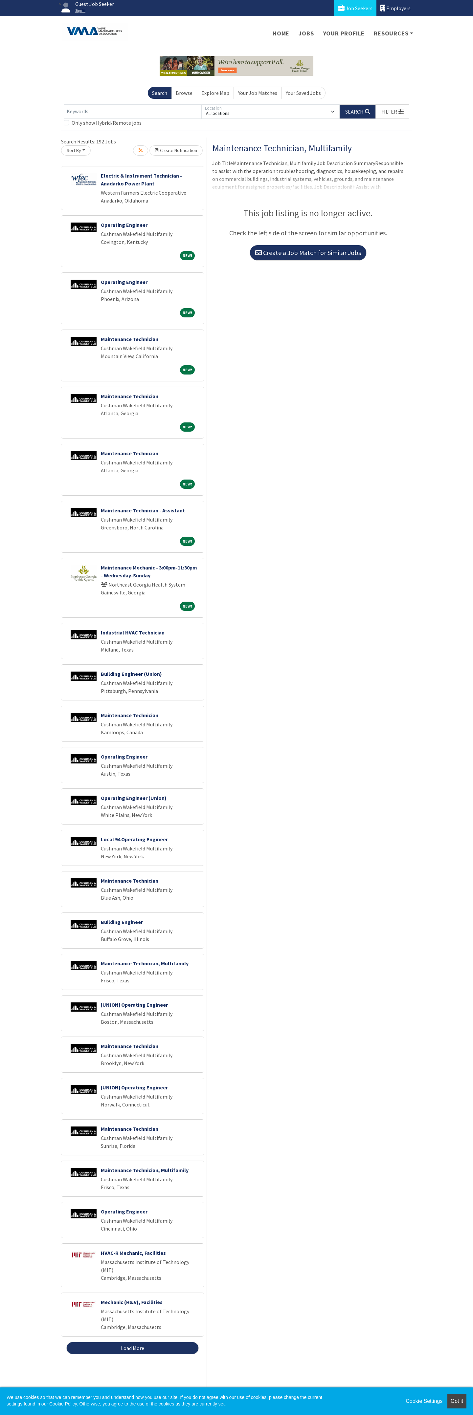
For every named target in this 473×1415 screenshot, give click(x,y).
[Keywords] (133, 111)
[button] (392, 111)
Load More (132, 1348)
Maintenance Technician (129, 339)
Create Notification (176, 150)
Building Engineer (122, 922)
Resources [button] (391, 33)
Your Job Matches (257, 93)
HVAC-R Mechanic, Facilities (133, 1253)
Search (159, 93)
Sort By (74, 150)
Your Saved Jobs (303, 93)
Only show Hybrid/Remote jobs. (107, 122)
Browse (184, 93)
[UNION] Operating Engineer (134, 1004)
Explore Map (215, 93)
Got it (457, 1401)
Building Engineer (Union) (131, 674)
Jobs (306, 33)
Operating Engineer (124, 225)
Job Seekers (355, 8)
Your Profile (344, 33)
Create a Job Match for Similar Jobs (308, 252)
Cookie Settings (424, 1401)
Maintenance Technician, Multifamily (145, 963)
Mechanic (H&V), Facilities (132, 1302)
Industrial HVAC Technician (133, 632)
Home (281, 33)
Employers (395, 8)
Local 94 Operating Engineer (134, 839)
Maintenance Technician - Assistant (143, 510)
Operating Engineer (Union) (134, 798)
